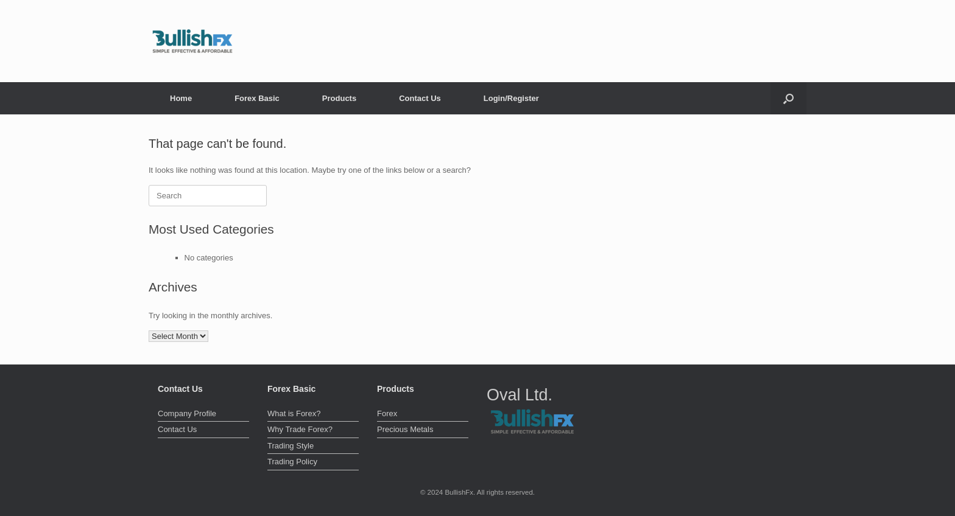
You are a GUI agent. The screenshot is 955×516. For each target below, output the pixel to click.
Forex (387, 413)
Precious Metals (405, 429)
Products (339, 98)
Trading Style (290, 445)
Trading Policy (292, 461)
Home (181, 98)
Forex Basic (257, 98)
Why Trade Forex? (300, 429)
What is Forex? (293, 413)
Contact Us (420, 98)
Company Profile (187, 413)
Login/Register (511, 98)
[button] (788, 98)
